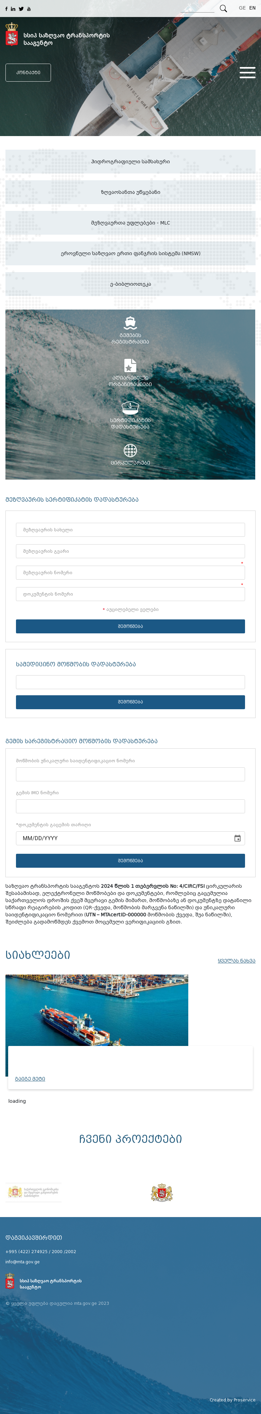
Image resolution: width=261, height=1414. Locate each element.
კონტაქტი (28, 72)
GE (242, 8)
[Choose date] (237, 838)
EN (252, 8)
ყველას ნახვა (237, 961)
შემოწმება (130, 626)
